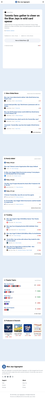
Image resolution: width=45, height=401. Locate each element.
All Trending (37, 253)
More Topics (37, 313)
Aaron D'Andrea (18, 100)
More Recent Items (36, 208)
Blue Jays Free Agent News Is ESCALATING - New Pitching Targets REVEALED (20, 247)
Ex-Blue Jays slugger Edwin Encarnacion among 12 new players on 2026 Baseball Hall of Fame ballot (22, 173)
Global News (9, 12)
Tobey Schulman (19, 187)
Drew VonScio (19, 222)
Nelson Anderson (19, 197)
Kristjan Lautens (17, 175)
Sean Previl (17, 121)
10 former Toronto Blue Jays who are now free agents (19, 195)
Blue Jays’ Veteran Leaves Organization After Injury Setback (21, 166)
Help (3, 383)
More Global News (36, 132)
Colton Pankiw (18, 242)
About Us (24, 383)
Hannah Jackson (10, 30)
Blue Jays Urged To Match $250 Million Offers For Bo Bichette (24, 233)
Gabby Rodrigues (19, 115)
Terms (23, 385)
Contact (4, 385)
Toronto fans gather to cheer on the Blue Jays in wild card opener (22, 18)
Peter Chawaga (15, 168)
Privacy (24, 387)
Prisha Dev (17, 108)
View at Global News (22, 40)
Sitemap (4, 387)
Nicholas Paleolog (22, 250)
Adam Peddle (29, 250)
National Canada (9, 45)
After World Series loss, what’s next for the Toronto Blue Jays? (21, 119)
